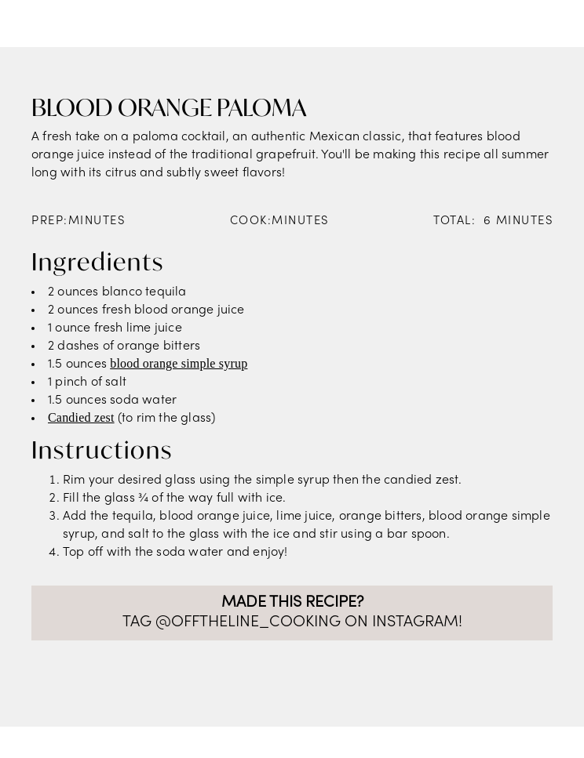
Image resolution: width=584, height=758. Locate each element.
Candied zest (81, 417)
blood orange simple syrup (178, 363)
